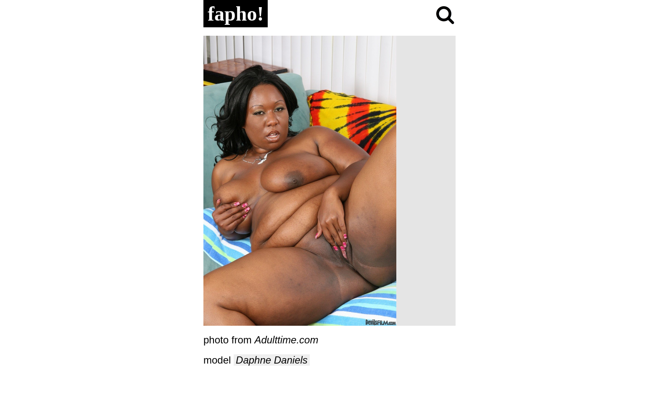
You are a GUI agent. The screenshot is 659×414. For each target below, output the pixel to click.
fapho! (236, 14)
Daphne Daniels (272, 360)
